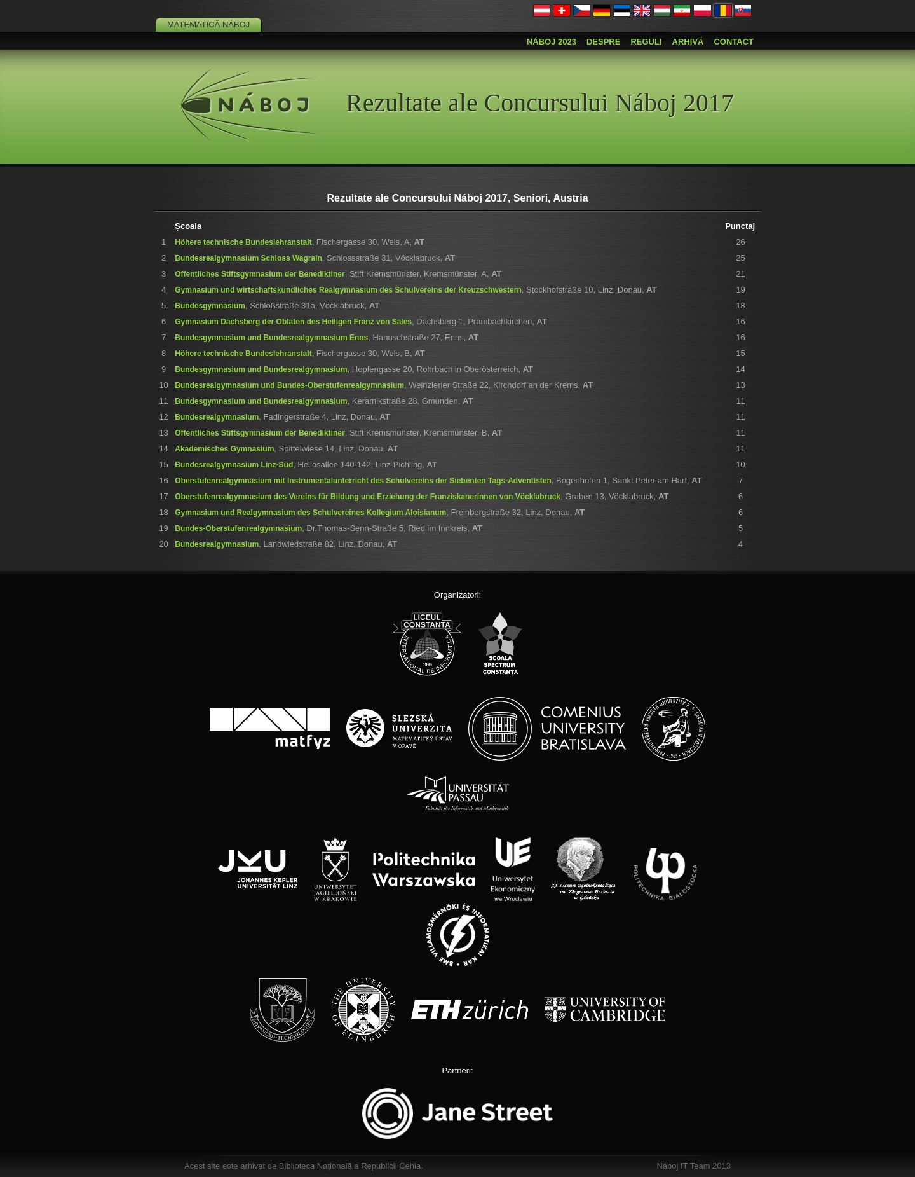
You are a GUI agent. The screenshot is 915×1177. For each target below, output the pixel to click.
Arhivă (688, 41)
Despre (603, 41)
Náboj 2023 (551, 41)
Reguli (645, 41)
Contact (734, 41)
